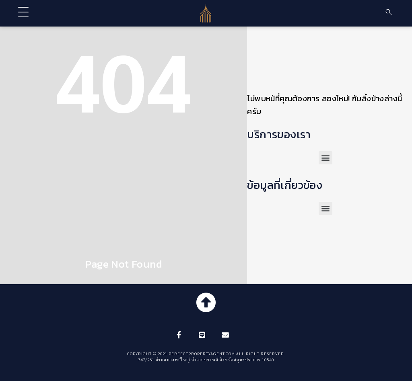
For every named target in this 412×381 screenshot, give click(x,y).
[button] (325, 157)
